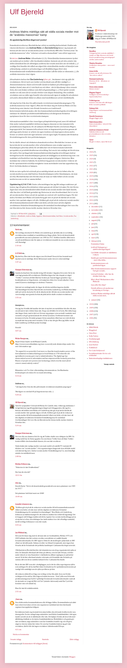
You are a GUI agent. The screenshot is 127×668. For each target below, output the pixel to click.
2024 (91, 159)
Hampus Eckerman (22, 270)
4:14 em (18, 376)
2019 (91, 176)
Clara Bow (93, 333)
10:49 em (18, 496)
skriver (15, 58)
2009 (91, 308)
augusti (94, 220)
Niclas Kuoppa (20, 338)
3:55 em (18, 297)
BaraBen (92, 51)
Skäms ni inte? (94, 89)
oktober (94, 213)
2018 (91, 179)
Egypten (39, 216)
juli (92, 224)
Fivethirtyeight (94, 339)
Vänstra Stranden (95, 63)
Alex (17, 483)
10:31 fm (18, 475)
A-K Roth (18, 253)
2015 (91, 190)
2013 (91, 197)
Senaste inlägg (15, 639)
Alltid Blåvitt (93, 327)
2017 (91, 183)
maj (93, 231)
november (95, 210)
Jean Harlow (93, 345)
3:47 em (18, 262)
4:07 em (18, 331)
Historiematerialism (49, 216)
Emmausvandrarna (96, 79)
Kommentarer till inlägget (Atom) (35, 643)
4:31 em (18, 629)
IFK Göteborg (94, 342)
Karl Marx (59, 216)
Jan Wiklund (19, 533)
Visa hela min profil (102, 42)
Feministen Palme (97, 244)
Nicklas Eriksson (21, 464)
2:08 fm (18, 456)
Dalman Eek (93, 108)
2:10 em (18, 245)
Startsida (45, 639)
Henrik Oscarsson (95, 116)
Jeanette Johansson (22, 504)
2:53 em (18, 591)
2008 (91, 311)
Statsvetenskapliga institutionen (100, 358)
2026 (91, 152)
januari (94, 300)
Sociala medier (68, 216)
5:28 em (18, 395)
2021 (91, 169)
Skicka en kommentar (21, 634)
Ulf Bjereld (27, 12)
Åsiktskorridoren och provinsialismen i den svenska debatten (100, 134)
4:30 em (18, 525)
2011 (91, 203)
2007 (91, 314)
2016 (91, 186)
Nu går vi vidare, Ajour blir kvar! (100, 142)
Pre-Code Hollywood (97, 350)
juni (93, 227)
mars (93, 238)
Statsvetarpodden (95, 122)
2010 (91, 304)
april (93, 234)
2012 (91, 200)
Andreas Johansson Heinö (99, 130)
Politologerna (94, 100)
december (95, 207)
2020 (91, 172)
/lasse (17, 599)
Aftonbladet (21, 216)
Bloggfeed (93, 330)
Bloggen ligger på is (96, 118)
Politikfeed (93, 348)
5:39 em (18, 425)
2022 (91, 166)
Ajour (91, 140)
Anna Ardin (93, 71)
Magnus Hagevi (95, 93)
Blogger (72, 657)
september (95, 217)
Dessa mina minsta (96, 87)
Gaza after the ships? (98, 285)
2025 (91, 155)
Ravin (17, 229)
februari (94, 241)
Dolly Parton (93, 336)
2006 (91, 318)
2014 (91, 193)
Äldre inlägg (74, 639)
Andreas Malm (31, 216)
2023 (91, 162)
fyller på (46, 79)
